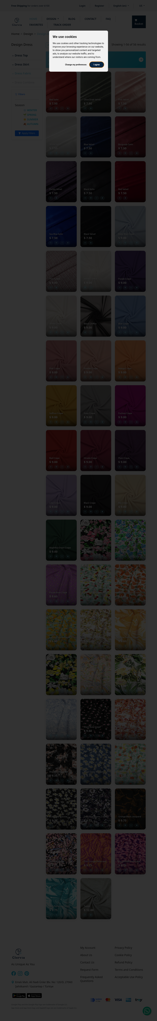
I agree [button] (97, 64)
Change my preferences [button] (75, 64)
